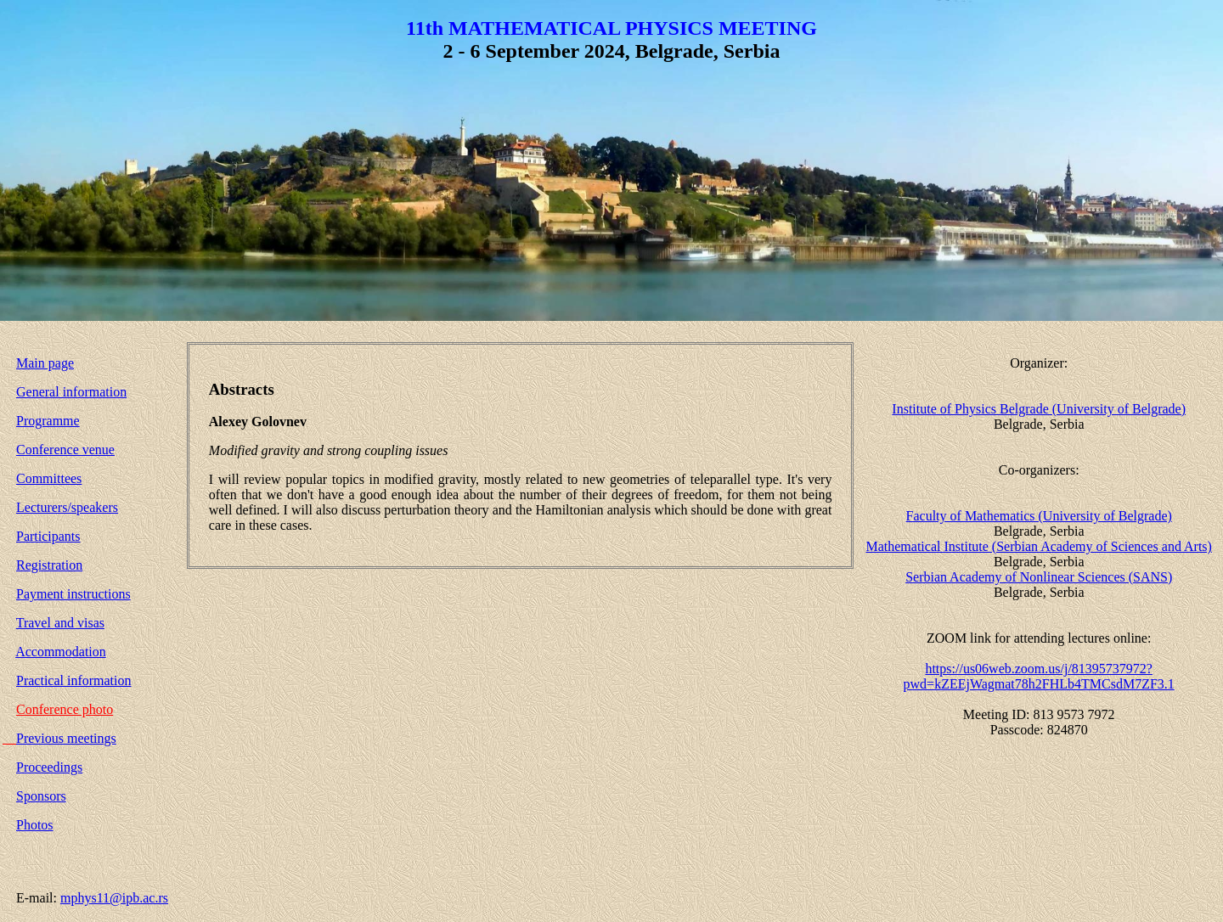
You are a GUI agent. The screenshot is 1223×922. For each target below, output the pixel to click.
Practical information (74, 680)
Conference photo (64, 709)
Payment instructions (73, 594)
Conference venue (65, 449)
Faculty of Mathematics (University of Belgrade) (1039, 516)
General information (71, 392)
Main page (45, 363)
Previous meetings (66, 738)
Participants (48, 536)
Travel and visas (60, 623)
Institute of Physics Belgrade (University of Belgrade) (1039, 409)
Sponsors (41, 796)
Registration (49, 565)
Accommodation (60, 651)
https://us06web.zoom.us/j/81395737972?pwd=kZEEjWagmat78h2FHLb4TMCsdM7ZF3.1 (1039, 676)
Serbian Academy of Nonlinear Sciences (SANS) (1038, 577)
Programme (48, 420)
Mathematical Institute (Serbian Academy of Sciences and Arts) (1038, 546)
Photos (35, 825)
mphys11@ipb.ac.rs (114, 898)
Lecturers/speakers (67, 507)
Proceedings (49, 767)
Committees (49, 478)
